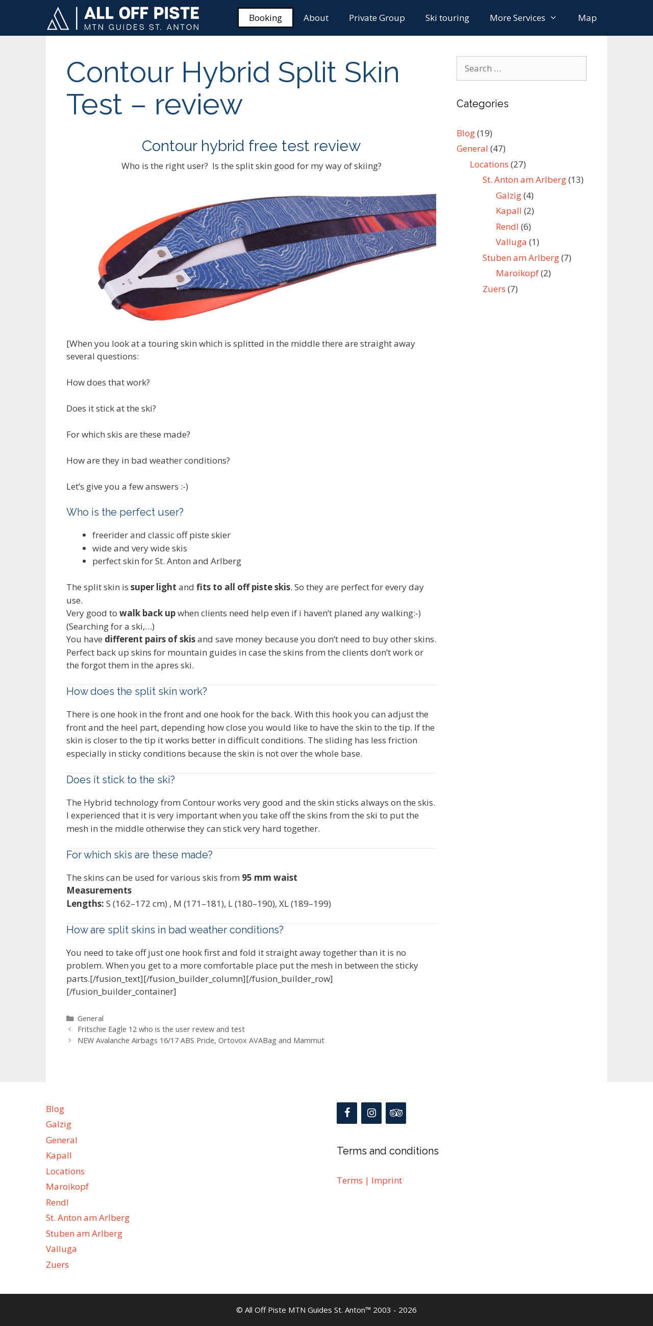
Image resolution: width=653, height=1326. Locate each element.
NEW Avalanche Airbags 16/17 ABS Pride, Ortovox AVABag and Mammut (201, 1040)
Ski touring (447, 17)
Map (587, 17)
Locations (489, 164)
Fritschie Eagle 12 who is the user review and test (161, 1029)
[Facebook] (347, 1113)
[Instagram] (371, 1113)
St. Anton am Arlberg (524, 179)
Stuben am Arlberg (521, 257)
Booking (265, 17)
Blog (466, 133)
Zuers (494, 289)
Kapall (509, 210)
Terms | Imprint (369, 1180)
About (316, 17)
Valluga (511, 242)
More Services (529, 18)
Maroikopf (517, 273)
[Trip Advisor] (396, 1113)
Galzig (508, 195)
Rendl (507, 226)
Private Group (377, 17)
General (91, 1018)
